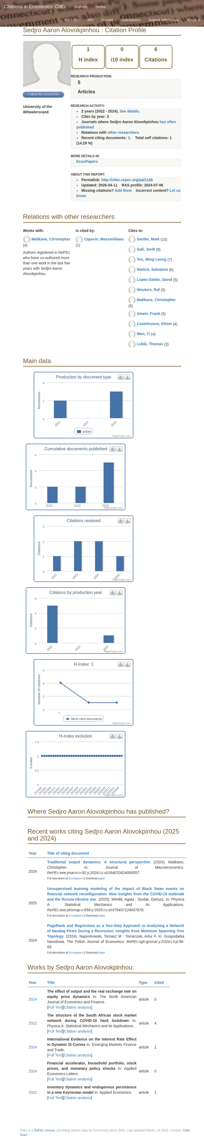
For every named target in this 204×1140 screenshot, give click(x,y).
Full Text (55, 1007)
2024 (33, 999)
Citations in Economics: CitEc (35, 6)
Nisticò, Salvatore (152, 269)
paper (101, 878)
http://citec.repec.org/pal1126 (127, 180)
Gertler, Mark (148, 239)
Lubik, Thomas (150, 344)
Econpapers (75, 878)
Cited (161, 982)
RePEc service (44, 1130)
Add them (123, 190)
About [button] (193, 20)
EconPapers (87, 161)
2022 (33, 1023)
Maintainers (131, 20)
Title (53, 982)
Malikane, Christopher (50, 239)
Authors (80, 7)
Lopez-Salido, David (154, 279)
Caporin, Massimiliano (104, 239)
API (90, 20)
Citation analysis (77, 1007)
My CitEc (72, 20)
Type (145, 982)
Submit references (163, 20)
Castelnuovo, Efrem (154, 324)
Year (35, 853)
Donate (107, 20)
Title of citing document (70, 853)
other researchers (123, 132)
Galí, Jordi (146, 249)
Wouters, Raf (148, 290)
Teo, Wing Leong (152, 259)
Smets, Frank (148, 313)
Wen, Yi (143, 334)
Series (100, 7)
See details (129, 111)
